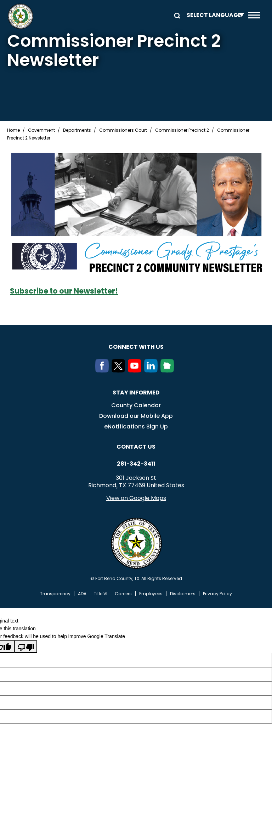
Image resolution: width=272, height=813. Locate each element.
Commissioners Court (123, 130)
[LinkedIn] (152, 370)
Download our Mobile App (136, 416)
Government (41, 130)
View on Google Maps (136, 498)
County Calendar (136, 405)
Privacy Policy (217, 593)
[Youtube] (136, 370)
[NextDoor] (168, 370)
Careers (123, 593)
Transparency (55, 593)
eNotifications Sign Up (136, 426)
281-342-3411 (136, 463)
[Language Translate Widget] (213, 15)
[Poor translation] (26, 646)
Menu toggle (254, 15)
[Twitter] (120, 370)
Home (13, 130)
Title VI (100, 593)
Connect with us (136, 347)
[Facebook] (103, 370)
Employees (151, 593)
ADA (82, 593)
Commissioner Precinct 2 (182, 130)
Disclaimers (183, 593)
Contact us (136, 447)
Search (176, 15)
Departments (77, 130)
